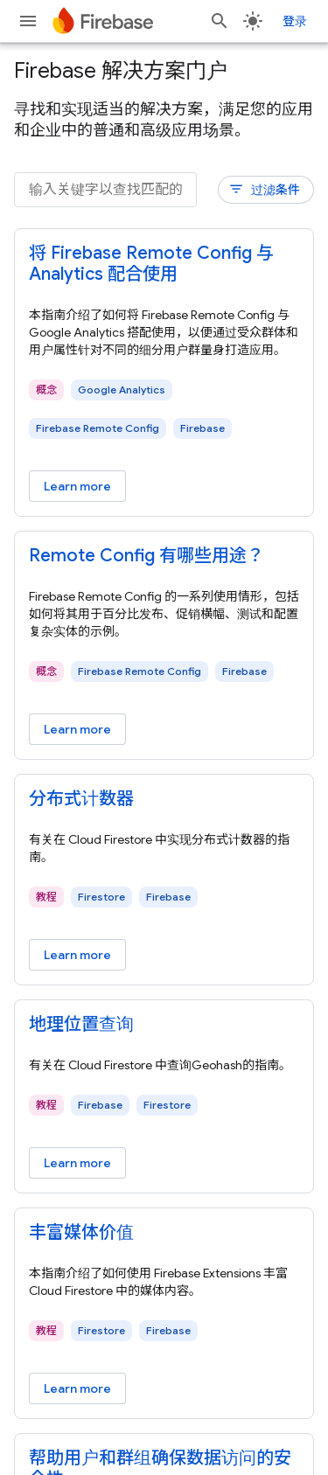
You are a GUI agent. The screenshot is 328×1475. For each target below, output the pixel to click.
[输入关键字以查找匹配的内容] (105, 189)
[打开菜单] (27, 21)
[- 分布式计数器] (164, 799)
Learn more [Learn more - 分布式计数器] (77, 955)
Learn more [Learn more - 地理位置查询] (77, 1163)
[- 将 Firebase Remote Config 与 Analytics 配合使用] (164, 264)
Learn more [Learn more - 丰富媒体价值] (77, 1388)
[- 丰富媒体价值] (164, 1232)
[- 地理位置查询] (164, 1024)
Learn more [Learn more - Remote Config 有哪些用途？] (77, 729)
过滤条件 (264, 189)
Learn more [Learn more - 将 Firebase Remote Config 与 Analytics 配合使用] (77, 486)
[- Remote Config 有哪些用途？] (164, 556)
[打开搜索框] (219, 20)
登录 (295, 21)
